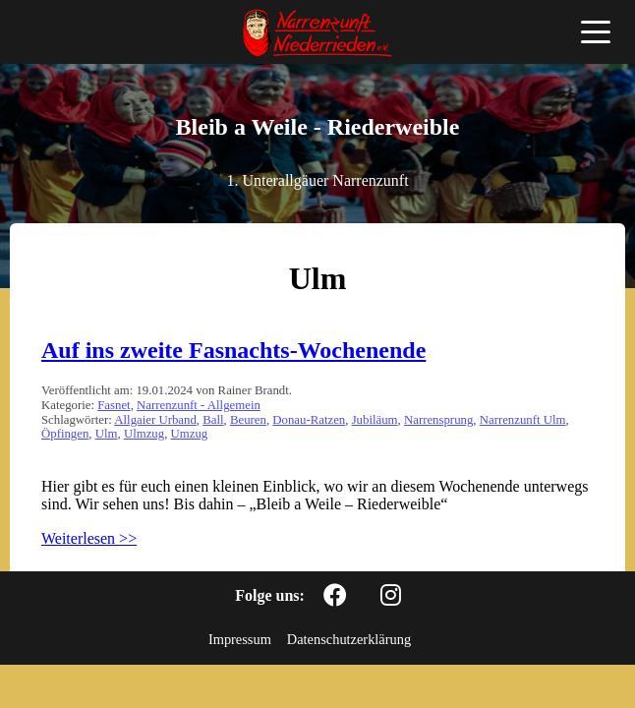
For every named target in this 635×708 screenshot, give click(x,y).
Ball (212, 420)
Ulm (106, 434)
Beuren (248, 420)
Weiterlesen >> (89, 538)
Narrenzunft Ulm (523, 420)
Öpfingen (64, 434)
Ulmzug (144, 434)
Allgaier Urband (155, 420)
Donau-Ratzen (308, 420)
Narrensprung (438, 420)
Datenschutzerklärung (349, 639)
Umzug (189, 434)
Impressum (239, 639)
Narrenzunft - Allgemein (198, 405)
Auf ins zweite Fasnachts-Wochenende (233, 350)
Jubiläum (375, 420)
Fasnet (113, 405)
